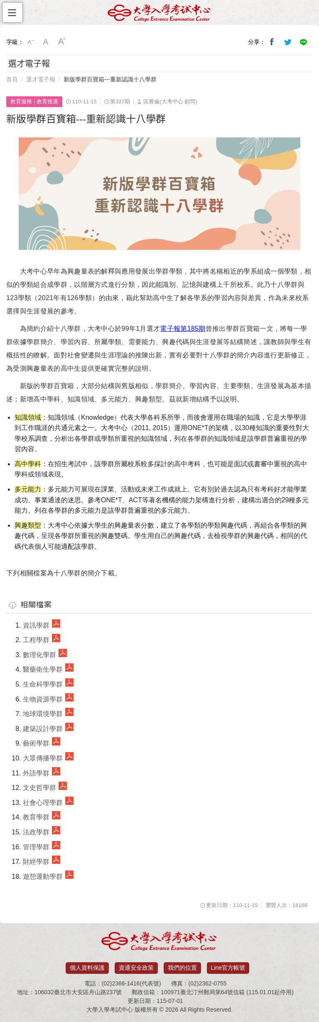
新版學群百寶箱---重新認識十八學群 (110, 79)
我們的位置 (182, 967)
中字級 (46, 42)
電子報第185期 (182, 328)
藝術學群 (36, 743)
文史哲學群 (39, 787)
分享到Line (303, 42)
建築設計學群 (43, 728)
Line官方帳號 (228, 967)
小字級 (30, 42)
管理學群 (36, 847)
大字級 (62, 42)
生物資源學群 (43, 699)
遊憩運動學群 (43, 876)
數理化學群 (39, 654)
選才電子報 (40, 79)
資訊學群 (36, 625)
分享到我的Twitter (287, 42)
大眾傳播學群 (43, 758)
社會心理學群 (43, 802)
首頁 (12, 79)
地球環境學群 (43, 713)
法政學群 (36, 832)
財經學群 (36, 861)
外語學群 (36, 773)
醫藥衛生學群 (43, 669)
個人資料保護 (87, 967)
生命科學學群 (43, 684)
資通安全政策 (136, 967)
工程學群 (36, 639)
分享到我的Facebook (272, 42)
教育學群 (36, 817)
